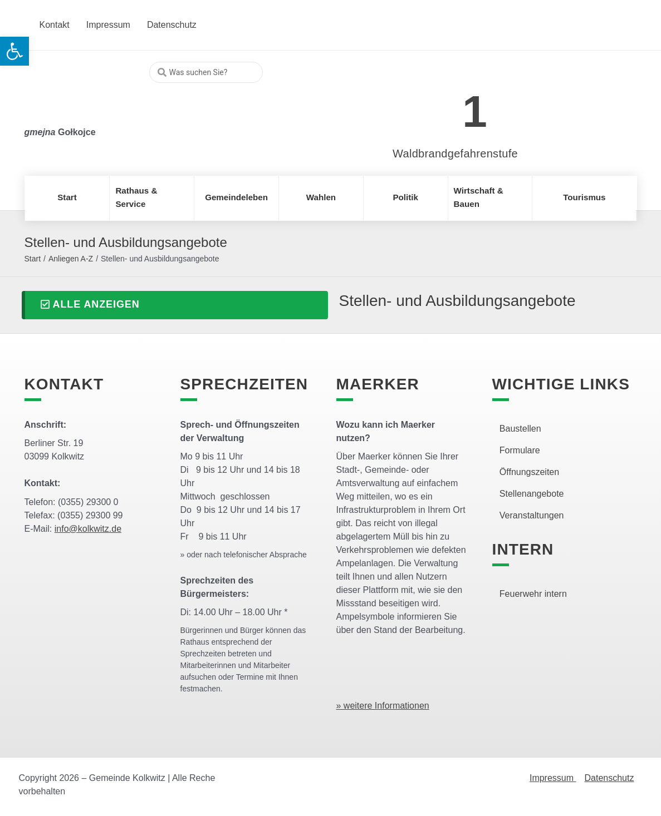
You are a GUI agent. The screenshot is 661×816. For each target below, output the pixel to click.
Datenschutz (609, 778)
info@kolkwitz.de (88, 528)
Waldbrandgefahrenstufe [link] (455, 153)
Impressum (553, 778)
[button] (175, 305)
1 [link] (474, 111)
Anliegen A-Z (70, 258)
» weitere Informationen (382, 705)
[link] (438, 105)
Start (33, 258)
